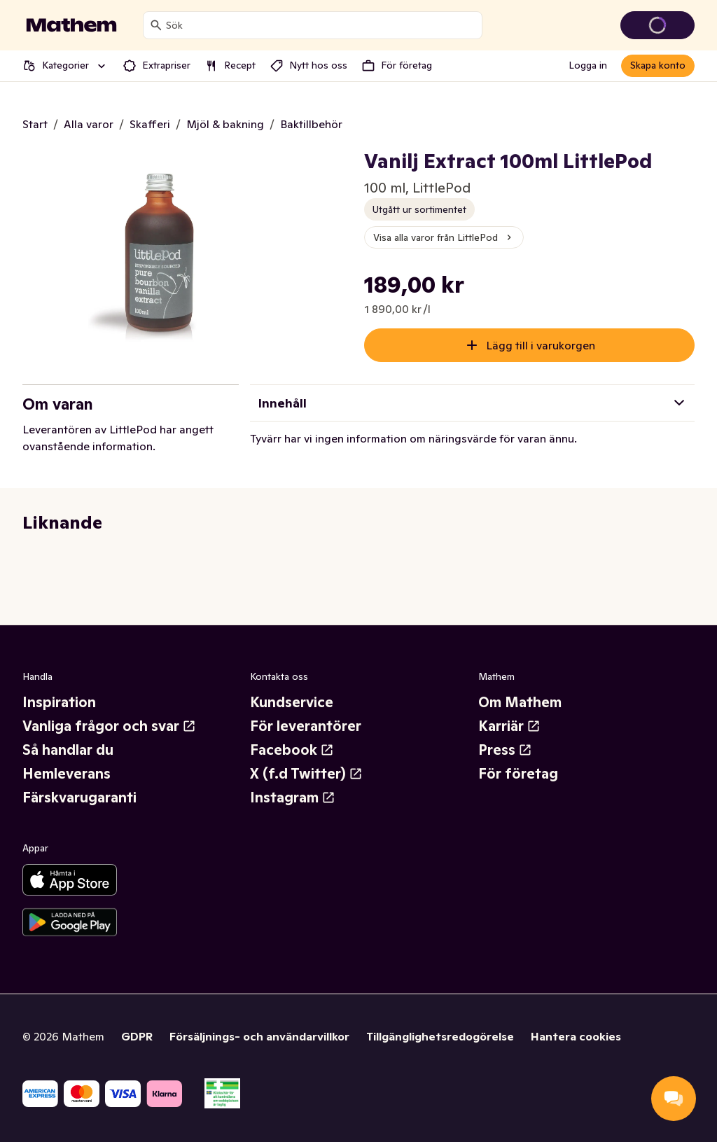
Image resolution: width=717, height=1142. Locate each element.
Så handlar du (67, 750)
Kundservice (291, 702)
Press (505, 750)
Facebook (292, 750)
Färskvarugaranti (79, 797)
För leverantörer (305, 726)
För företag (518, 774)
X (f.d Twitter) (306, 774)
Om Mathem (520, 702)
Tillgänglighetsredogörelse (440, 1036)
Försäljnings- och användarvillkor (259, 1036)
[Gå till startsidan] (71, 25)
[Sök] (156, 25)
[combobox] (321, 25)
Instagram (292, 797)
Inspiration (59, 702)
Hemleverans (66, 774)
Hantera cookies (576, 1036)
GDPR (137, 1036)
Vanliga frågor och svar (109, 726)
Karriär (509, 726)
